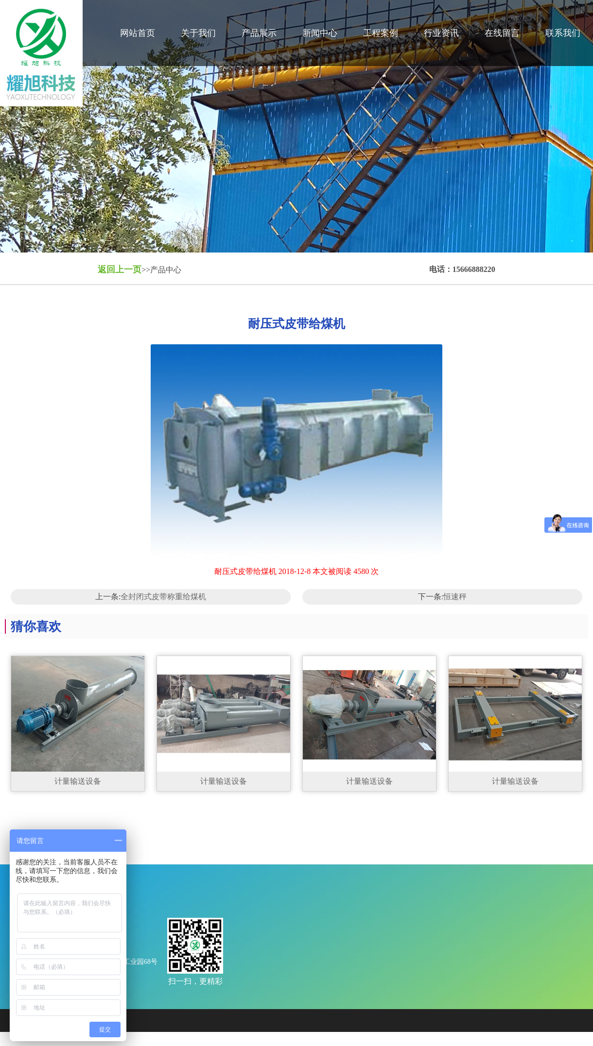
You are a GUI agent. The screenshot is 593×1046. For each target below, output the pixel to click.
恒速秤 (455, 596)
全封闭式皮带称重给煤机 (163, 596)
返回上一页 (119, 269)
